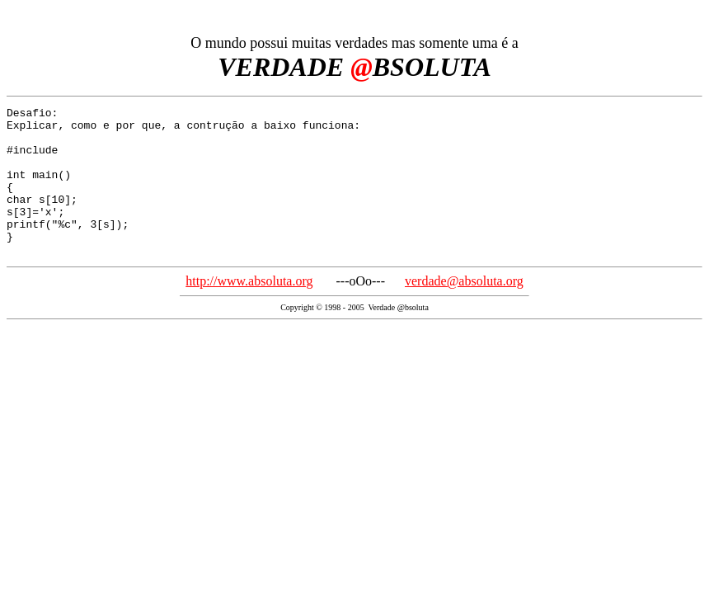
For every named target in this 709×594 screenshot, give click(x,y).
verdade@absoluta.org (464, 311)
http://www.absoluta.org (248, 311)
